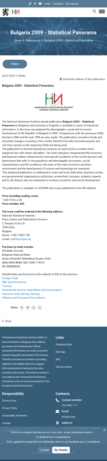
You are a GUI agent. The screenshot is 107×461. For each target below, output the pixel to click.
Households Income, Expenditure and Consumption (32, 289)
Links (48, 3)
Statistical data (64, 344)
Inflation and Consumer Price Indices (23, 297)
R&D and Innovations (14, 282)
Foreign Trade (10, 278)
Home (17, 40)
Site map (60, 351)
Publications (33, 40)
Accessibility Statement (14, 415)
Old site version (64, 366)
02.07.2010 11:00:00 (13, 75)
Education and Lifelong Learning (20, 293)
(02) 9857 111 (69, 405)
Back (6, 321)
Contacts (58, 3)
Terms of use (9, 400)
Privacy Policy (9, 408)
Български (72, 3)
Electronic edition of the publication (82, 79)
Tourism (7, 286)
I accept (44, 450)
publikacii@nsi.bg (21, 239)
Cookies (6, 423)
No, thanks (61, 450)
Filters (15, 64)
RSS (58, 359)
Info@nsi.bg (68, 416)
